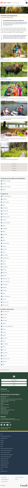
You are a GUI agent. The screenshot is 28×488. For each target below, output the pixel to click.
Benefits (2, 442)
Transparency (3, 397)
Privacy (16, 479)
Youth (2, 469)
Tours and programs (4, 97)
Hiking (2, 58)
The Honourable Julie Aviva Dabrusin (10, 419)
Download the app (4, 428)
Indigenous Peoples (4, 464)
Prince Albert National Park (20, 5)
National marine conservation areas (8, 409)
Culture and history (4, 413)
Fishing (2, 116)
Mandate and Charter (5, 396)
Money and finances (4, 460)
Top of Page (3, 485)
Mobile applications (5, 479)
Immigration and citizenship (6, 436)
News (2, 405)
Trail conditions (3, 157)
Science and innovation (5, 462)
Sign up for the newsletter (6, 427)
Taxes (2, 446)
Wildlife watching (4, 77)
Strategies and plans (5, 401)
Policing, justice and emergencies (7, 454)
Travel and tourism (4, 438)
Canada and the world (4, 458)
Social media (4, 477)
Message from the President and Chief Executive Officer (11, 399)
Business (2, 440)
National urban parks (5, 411)
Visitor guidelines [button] (14, 170)
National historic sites (5, 407)
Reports (2, 403)
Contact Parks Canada (5, 391)
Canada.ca (2, 5)
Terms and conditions (5, 404)
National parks (12, 5)
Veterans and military (4, 467)
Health (2, 444)
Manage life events (4, 471)
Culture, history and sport (5, 452)
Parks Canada (7, 5)
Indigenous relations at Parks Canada (8, 400)
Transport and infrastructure (6, 456)
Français (26, 0)
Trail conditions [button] (14, 168)
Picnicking (2, 137)
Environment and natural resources (7, 448)
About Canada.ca (5, 481)
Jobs (1, 434)
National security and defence (6, 450)
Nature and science (4, 412)
